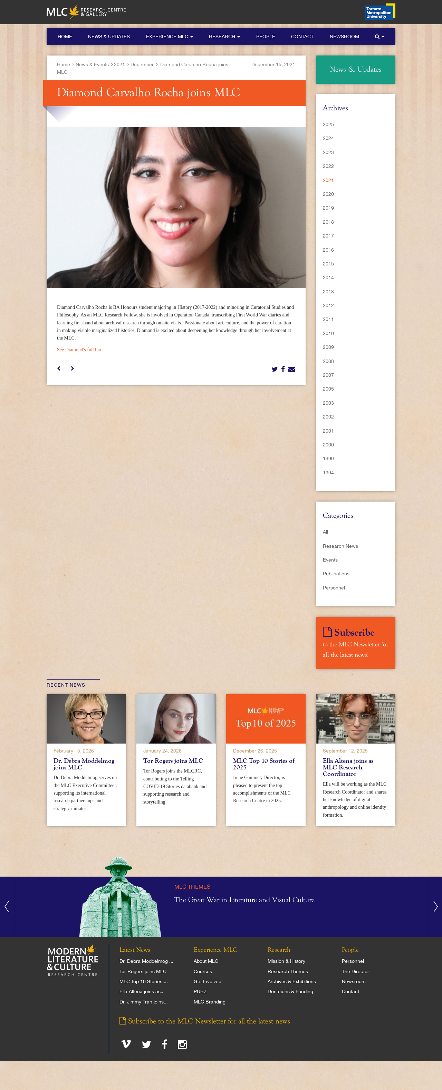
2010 (328, 333)
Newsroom (344, 36)
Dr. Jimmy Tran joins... (143, 1002)
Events (330, 560)
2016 (328, 250)
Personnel (334, 588)
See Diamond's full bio (79, 349)
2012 (328, 305)
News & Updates (109, 36)
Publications (336, 573)
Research (224, 36)
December (142, 64)
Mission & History (286, 961)
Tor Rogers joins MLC (173, 761)
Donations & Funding (290, 991)
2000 (328, 444)
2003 (328, 403)
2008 (328, 361)
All (325, 532)
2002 (328, 417)
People (265, 36)
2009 (328, 347)
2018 (328, 222)
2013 (328, 291)
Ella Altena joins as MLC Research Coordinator (348, 767)
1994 (328, 472)
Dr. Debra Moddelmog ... (146, 961)
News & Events (92, 64)
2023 (328, 152)
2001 (328, 431)
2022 (328, 166)
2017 (328, 236)
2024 (328, 138)
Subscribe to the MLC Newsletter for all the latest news (204, 1021)
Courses (203, 971)
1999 (328, 458)
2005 (328, 389)
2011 (328, 319)
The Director (355, 971)
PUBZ (200, 991)
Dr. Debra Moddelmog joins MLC (84, 764)
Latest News (134, 950)
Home (65, 36)
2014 (328, 277)
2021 (119, 64)
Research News (340, 546)
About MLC (206, 961)
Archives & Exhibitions (292, 981)
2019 (328, 208)
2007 (328, 375)
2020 (328, 194)
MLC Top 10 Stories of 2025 (264, 764)
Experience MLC (169, 36)
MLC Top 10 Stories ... (143, 981)
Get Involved (207, 981)
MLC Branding (209, 1002)
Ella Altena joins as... (142, 991)
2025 (328, 124)
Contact (302, 36)
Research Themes (288, 971)
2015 (328, 263)
